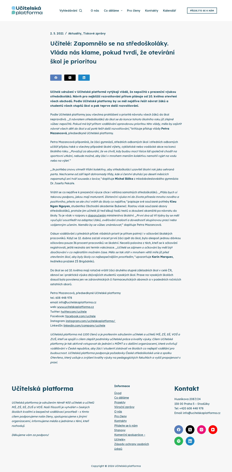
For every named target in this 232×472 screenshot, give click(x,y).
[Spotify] (178, 441)
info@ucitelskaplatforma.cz (201, 413)
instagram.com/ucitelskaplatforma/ (91, 321)
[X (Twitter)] (70, 78)
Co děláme (121, 397)
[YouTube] (212, 429)
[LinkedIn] (84, 78)
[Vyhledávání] (70, 10)
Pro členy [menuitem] (133, 10)
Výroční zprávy (124, 407)
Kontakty (120, 421)
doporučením (97, 215)
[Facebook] (56, 78)
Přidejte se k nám (202, 10)
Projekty (119, 402)
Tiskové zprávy (94, 33)
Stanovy (119, 430)
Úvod (117, 393)
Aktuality (74, 33)
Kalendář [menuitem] (169, 10)
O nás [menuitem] (95, 10)
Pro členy (120, 416)
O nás (118, 411)
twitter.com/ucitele (74, 311)
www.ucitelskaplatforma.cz (75, 307)
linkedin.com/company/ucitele (84, 325)
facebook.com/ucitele (80, 316)
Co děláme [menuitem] (113, 10)
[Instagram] (201, 429)
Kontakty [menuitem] (151, 10)
